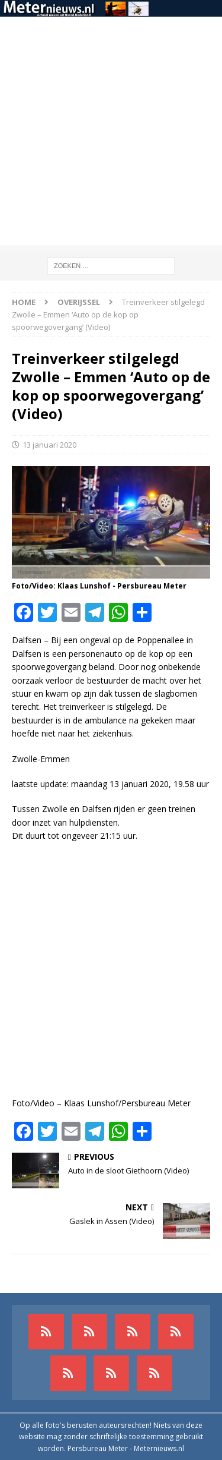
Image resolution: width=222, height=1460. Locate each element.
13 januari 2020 (49, 444)
